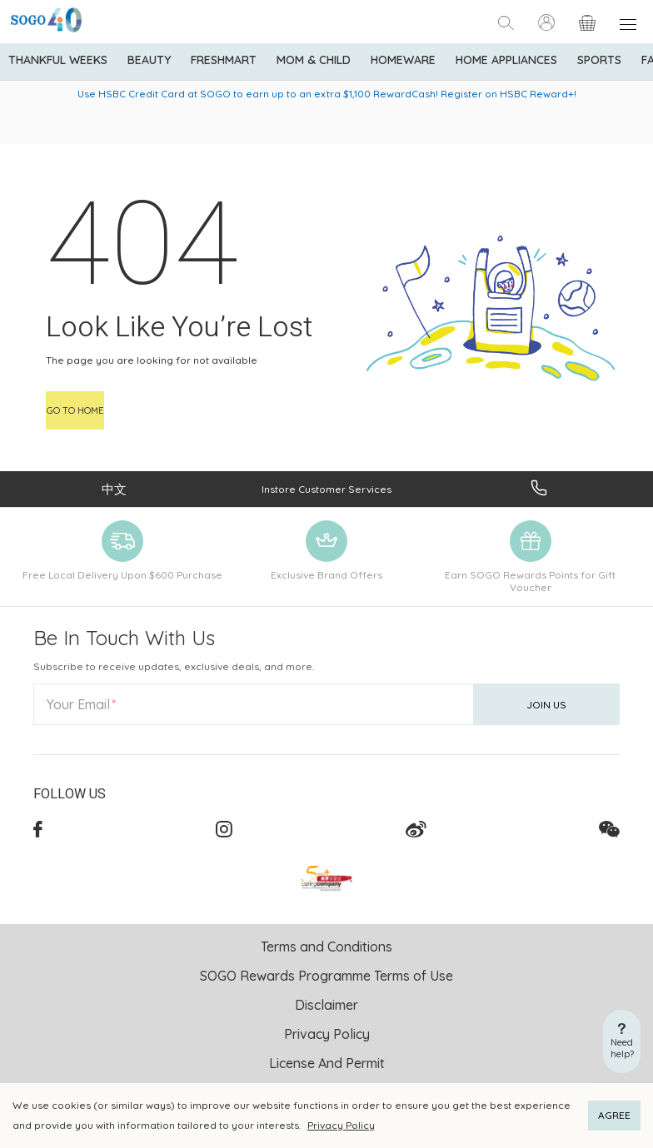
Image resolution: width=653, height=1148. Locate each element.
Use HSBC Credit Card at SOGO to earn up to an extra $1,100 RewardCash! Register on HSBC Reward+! (326, 93)
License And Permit (327, 1063)
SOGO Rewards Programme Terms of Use (326, 975)
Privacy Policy (341, 1125)
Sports (599, 59)
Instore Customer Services (326, 489)
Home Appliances (506, 59)
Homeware (403, 59)
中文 (114, 489)
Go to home (75, 410)
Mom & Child (314, 59)
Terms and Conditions (326, 946)
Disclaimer (326, 1004)
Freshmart (224, 59)
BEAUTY (149, 59)
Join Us (546, 704)
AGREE (614, 1115)
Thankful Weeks (57, 59)
